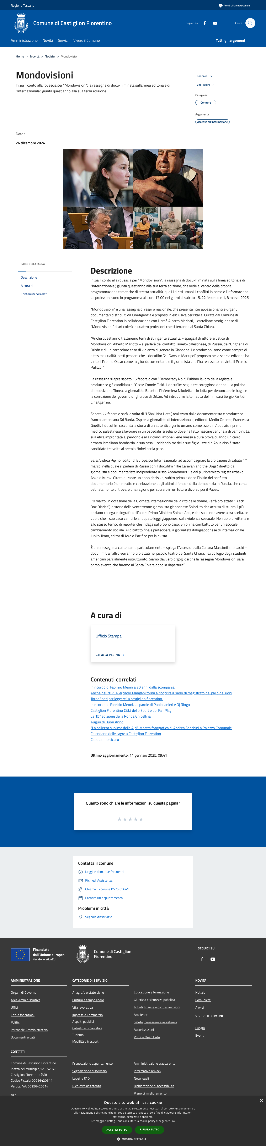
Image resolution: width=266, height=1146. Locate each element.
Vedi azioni (206, 84)
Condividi (205, 76)
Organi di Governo (23, 992)
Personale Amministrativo (29, 1029)
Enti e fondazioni (22, 1014)
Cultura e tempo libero (88, 999)
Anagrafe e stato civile (88, 992)
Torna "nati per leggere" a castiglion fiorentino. (127, 699)
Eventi (199, 1035)
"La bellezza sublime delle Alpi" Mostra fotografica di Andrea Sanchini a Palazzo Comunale (161, 728)
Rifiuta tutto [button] (150, 1129)
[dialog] (133, 1121)
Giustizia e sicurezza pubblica (154, 999)
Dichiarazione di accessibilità (154, 1085)
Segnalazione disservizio (89, 1070)
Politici (15, 1022)
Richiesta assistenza (86, 1085)
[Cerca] (250, 23)
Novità (34, 56)
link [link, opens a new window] (173, 1121)
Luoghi (200, 1027)
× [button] (261, 1100)
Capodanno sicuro (105, 739)
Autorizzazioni (144, 1029)
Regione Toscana (22, 5)
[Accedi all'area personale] (234, 5)
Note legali (141, 1078)
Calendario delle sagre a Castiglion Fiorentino (126, 733)
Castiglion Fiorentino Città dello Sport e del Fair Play (131, 710)
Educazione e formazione (151, 992)
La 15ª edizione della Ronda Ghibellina (121, 716)
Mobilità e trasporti (85, 1041)
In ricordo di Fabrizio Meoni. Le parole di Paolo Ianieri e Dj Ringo (140, 704)
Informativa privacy (147, 1070)
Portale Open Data (147, 1037)
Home (20, 56)
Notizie (50, 56)
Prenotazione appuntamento (92, 1063)
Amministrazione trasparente (154, 1063)
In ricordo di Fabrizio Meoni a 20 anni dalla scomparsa (133, 687)
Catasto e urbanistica (87, 1028)
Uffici (14, 1007)
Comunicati (203, 999)
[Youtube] (213, 23)
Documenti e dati (23, 1037)
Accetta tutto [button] (117, 1129)
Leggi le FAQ (81, 1078)
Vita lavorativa (82, 1007)
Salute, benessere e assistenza (155, 1022)
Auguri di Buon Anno (107, 722)
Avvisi (199, 1007)
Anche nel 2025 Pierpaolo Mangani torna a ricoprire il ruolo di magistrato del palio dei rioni (161, 693)
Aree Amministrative (25, 999)
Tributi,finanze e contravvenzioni (157, 1007)
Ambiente (141, 1014)
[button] (133, 1139)
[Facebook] (203, 23)
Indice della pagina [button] (33, 264)
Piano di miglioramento (150, 1093)
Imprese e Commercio (87, 1014)
